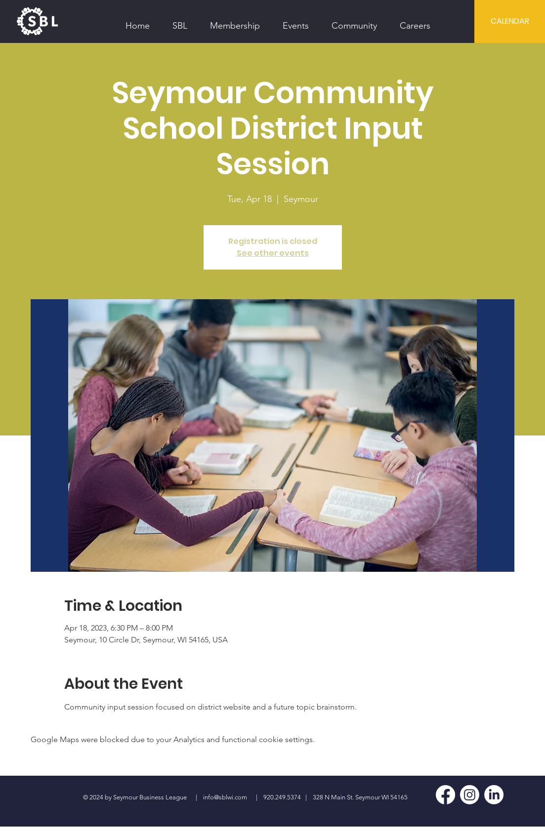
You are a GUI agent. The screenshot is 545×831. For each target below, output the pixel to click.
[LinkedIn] (493, 794)
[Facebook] (445, 794)
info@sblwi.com (225, 797)
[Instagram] (469, 794)
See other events (273, 253)
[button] (180, 21)
